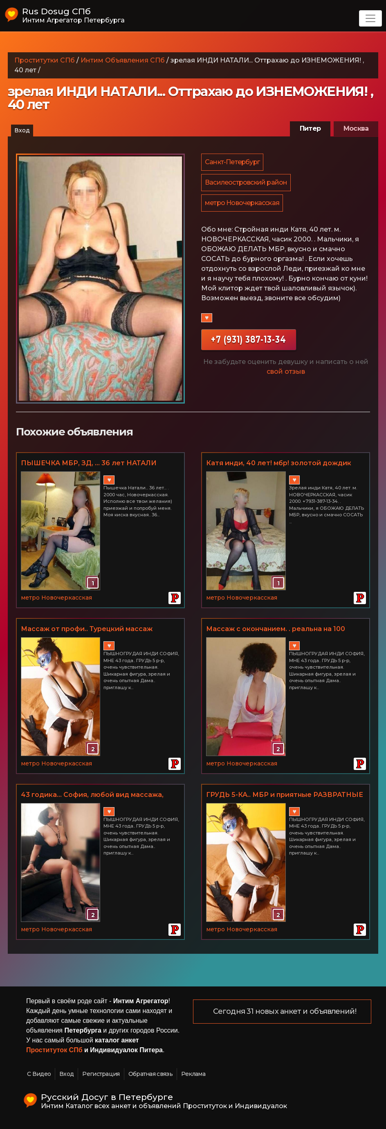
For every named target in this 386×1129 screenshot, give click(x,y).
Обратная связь (150, 1074)
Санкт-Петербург (232, 162)
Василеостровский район (246, 183)
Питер (310, 128)
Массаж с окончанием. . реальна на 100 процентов (275, 629)
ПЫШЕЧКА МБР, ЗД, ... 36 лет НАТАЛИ (89, 463)
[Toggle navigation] (370, 18)
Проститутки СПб (44, 60)
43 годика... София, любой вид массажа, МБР (92, 795)
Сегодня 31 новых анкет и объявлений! (285, 1011)
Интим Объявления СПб (123, 60)
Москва (355, 128)
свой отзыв (286, 374)
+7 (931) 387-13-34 (248, 342)
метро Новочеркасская (242, 205)
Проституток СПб (54, 1049)
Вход (22, 130)
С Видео (39, 1074)
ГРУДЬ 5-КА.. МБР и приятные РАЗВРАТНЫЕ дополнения (284, 795)
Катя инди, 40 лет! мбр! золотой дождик (278, 463)
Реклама (193, 1074)
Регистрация (100, 1074)
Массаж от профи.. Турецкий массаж (87, 629)
